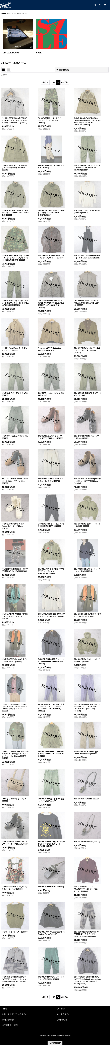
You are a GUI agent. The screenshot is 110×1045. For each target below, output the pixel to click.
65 (62, 82)
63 (54, 82)
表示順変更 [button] (62, 69)
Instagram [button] (55, 1043)
